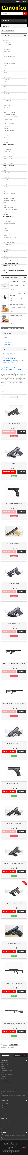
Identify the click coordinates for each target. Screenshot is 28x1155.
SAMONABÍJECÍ (7, 44)
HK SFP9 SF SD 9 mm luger (14, 903)
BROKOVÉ (6, 107)
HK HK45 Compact (14, 583)
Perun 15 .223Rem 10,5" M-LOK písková (13, 703)
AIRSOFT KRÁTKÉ (8, 161)
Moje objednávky (5, 1120)
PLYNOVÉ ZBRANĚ (8, 256)
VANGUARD (6, 175)
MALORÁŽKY (7, 49)
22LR (20, 353)
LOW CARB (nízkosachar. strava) (11, 233)
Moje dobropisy (4, 1124)
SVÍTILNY (5, 133)
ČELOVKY (6, 135)
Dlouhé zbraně (7, 42)
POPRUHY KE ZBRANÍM (9, 193)
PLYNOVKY (5, 251)
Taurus (5, 72)
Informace (7, 333)
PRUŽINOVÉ (10, 356)
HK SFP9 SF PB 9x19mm (14, 783)
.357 (5, 102)
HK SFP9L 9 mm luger (14, 943)
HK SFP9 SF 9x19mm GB (14, 543)
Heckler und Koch (7, 61)
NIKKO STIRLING (8, 172)
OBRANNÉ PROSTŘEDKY (8, 144)
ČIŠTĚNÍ (6, 179)
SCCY (5, 70)
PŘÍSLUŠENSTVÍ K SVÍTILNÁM (11, 140)
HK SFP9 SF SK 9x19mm (14, 743)
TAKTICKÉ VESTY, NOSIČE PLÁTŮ (11, 263)
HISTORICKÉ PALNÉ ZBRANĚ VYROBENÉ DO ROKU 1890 (13, 271)
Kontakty (3, 1112)
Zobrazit (3, 385)
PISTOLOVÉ (6, 93)
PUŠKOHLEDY (7, 168)
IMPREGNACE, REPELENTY (10, 209)
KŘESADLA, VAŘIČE (8, 207)
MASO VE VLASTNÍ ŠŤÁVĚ (10, 237)
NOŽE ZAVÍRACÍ (7, 128)
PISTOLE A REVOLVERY (9, 56)
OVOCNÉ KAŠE (7, 249)
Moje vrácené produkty (6, 1122)
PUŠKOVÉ (6, 82)
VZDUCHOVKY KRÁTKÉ (9, 114)
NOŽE (4, 121)
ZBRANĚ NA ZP (6, 40)
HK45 (14, 463)
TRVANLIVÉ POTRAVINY (8, 216)
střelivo (3, 356)
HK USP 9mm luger (13, 423)
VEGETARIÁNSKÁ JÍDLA (9, 242)
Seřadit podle (4, 388)
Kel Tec (5, 75)
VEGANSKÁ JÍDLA (8, 240)
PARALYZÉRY (7, 151)
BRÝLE (4, 267)
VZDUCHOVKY (6, 109)
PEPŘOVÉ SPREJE (8, 147)
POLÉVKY (6, 226)
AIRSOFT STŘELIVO (8, 163)
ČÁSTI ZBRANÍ (7, 181)
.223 (5, 86)
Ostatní (5, 212)
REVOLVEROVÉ (7, 100)
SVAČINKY (6, 247)
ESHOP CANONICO (6, 360)
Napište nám (18, 1)
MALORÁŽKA (17, 356)
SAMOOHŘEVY (7, 244)
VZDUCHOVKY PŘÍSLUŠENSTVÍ (11, 116)
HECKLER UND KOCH (11, 358)
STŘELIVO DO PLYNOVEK (10, 254)
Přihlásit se (24, 1)
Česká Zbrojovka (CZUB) (9, 63)
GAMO (23, 356)
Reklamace (6, 339)
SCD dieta (6, 230)
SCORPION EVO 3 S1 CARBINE (14, 983)
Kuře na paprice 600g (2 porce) (18, 304)
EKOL (3, 358)
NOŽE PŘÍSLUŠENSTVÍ (9, 130)
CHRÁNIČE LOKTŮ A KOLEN (9, 265)
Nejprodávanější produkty (12, 277)
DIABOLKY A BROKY (8, 119)
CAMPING (5, 202)
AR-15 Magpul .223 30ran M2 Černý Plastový (17, 294)
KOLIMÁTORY (7, 177)
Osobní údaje (4, 1128)
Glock (5, 58)
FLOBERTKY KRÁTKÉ (9, 198)
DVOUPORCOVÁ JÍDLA (9, 221)
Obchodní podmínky (8, 342)
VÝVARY (6, 228)
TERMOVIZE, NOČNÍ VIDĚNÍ (9, 261)
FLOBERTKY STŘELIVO (9, 200)
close (24, 1147)
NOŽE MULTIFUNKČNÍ (9, 123)
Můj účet (4, 1118)
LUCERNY (6, 142)
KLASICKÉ (6, 137)
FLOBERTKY (5, 195)
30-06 (5, 91)
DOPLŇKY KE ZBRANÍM (8, 165)
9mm (5, 95)
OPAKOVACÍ (6, 47)
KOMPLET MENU (7, 219)
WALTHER (4, 362)
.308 (5, 89)
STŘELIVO (6, 79)
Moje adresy (4, 1126)
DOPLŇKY (6, 184)
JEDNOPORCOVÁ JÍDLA (9, 223)
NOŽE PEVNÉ (7, 126)
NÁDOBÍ (5, 205)
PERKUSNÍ (5, 258)
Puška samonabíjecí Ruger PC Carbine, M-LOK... (14, 1024)
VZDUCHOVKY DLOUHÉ (9, 112)
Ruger (5, 68)
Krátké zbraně (7, 54)
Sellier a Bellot (11, 362)
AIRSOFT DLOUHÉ (8, 158)
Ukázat (2, 391)
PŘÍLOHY (6, 235)
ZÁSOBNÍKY (6, 186)
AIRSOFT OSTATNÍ (8, 156)
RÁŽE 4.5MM (5, 353)
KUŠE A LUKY (6, 214)
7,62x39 (5, 84)
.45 (4, 98)
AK (4, 191)
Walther (5, 65)
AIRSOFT (5, 154)
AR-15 (5, 188)
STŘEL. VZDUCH (13, 353)
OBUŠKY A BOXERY (8, 149)
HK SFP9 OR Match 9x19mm (14, 503)
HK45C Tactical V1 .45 (14, 623)
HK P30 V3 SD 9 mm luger (14, 823)
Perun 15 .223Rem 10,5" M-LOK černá (14, 663)
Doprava (6, 337)
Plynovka (15, 360)
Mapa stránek (4, 1114)
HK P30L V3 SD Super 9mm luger (14, 863)
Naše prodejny (7, 344)
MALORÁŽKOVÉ (7, 105)
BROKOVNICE (7, 51)
